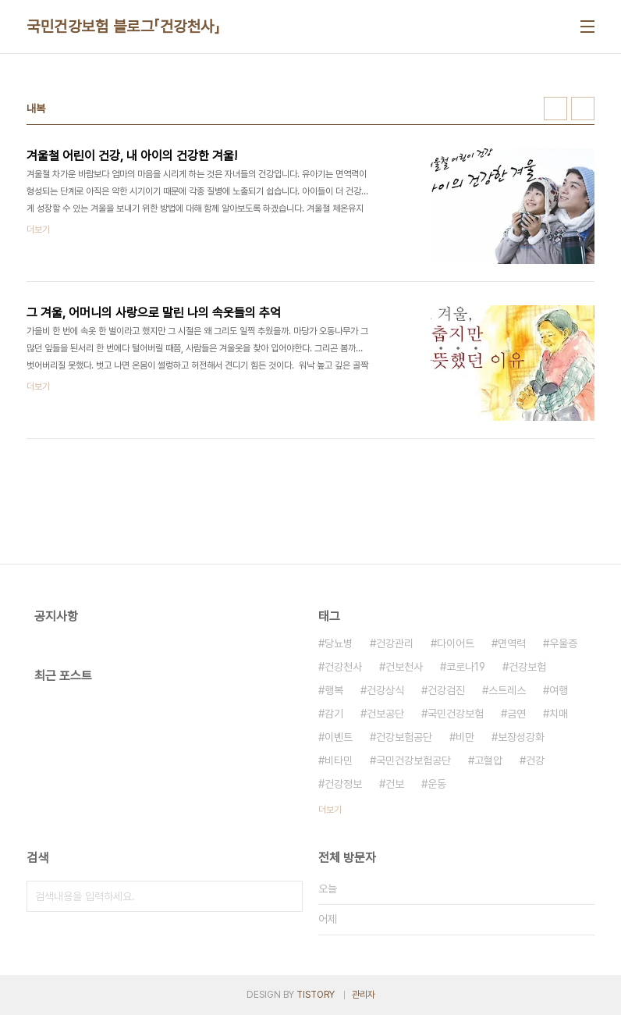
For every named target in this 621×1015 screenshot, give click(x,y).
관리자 (363, 994)
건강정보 (343, 784)
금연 (516, 713)
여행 (558, 690)
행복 (334, 690)
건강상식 (385, 690)
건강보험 (527, 667)
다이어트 (455, 643)
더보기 (330, 809)
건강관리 (394, 643)
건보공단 (385, 713)
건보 (394, 784)
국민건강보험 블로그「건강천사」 (123, 26)
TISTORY (315, 994)
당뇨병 (339, 643)
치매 (558, 713)
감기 (334, 713)
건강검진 (446, 690)
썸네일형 (555, 108)
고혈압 (488, 760)
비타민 (339, 760)
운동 (437, 784)
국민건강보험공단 (413, 760)
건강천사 (343, 667)
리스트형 (582, 108)
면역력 (512, 643)
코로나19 (465, 667)
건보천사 (404, 667)
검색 (287, 896)
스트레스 (507, 690)
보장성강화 (521, 737)
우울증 (563, 643)
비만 (465, 737)
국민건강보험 (456, 713)
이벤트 (339, 737)
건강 (535, 760)
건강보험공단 (404, 737)
